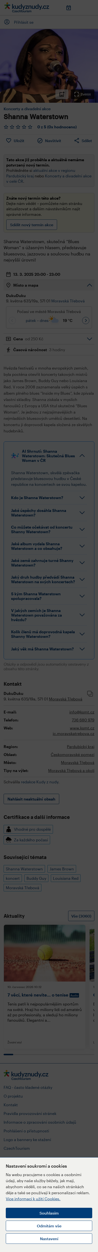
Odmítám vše (49, 1225)
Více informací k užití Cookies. (33, 1198)
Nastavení (49, 1238)
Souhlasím (49, 1213)
